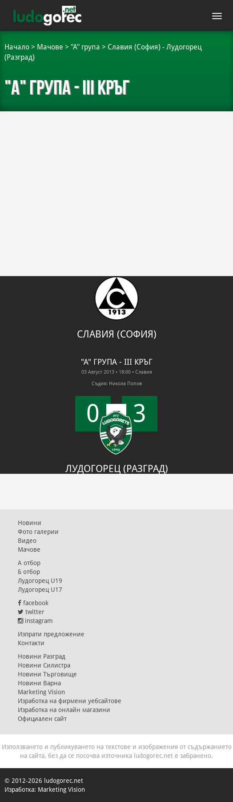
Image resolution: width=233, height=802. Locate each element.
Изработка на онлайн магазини (64, 709)
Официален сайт (42, 718)
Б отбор (29, 571)
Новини (29, 522)
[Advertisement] (116, 178)
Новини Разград (41, 656)
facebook (33, 603)
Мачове (50, 47)
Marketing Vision (41, 692)
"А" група (85, 47)
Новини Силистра (44, 665)
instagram (35, 620)
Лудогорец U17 (40, 589)
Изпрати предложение (51, 634)
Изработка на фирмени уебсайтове (69, 700)
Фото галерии (38, 531)
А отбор (29, 562)
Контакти (31, 643)
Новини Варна (39, 683)
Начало (16, 47)
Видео (27, 540)
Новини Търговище (47, 674)
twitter (31, 611)
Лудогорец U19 (40, 580)
